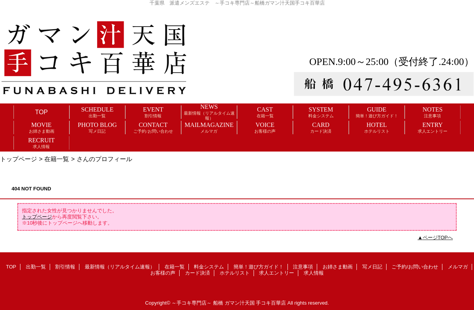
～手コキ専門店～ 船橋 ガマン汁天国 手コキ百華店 (228, 303)
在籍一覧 (56, 158)
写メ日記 (372, 267)
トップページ (18, 158)
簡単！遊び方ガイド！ (259, 267)
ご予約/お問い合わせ (415, 267)
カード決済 (197, 273)
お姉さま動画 (338, 267)
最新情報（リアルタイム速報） (120, 267)
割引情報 (65, 267)
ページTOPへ (438, 237)
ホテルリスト (235, 273)
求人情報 (314, 273)
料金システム (209, 267)
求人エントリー (276, 273)
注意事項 (303, 267)
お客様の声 (162, 273)
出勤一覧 (36, 267)
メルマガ (458, 267)
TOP (41, 111)
